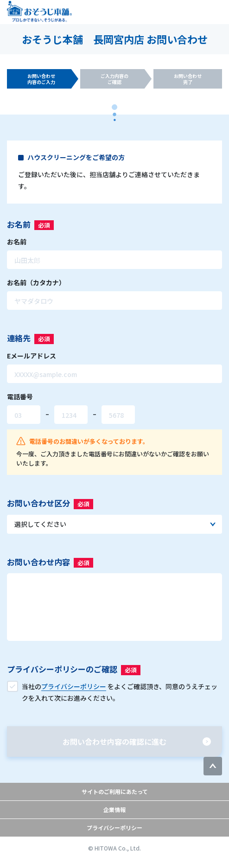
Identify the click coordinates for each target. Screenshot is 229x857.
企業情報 (114, 809)
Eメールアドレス (31, 355)
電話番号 (20, 396)
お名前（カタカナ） (36, 282)
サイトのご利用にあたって (115, 791)
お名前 (16, 241)
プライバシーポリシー (114, 827)
